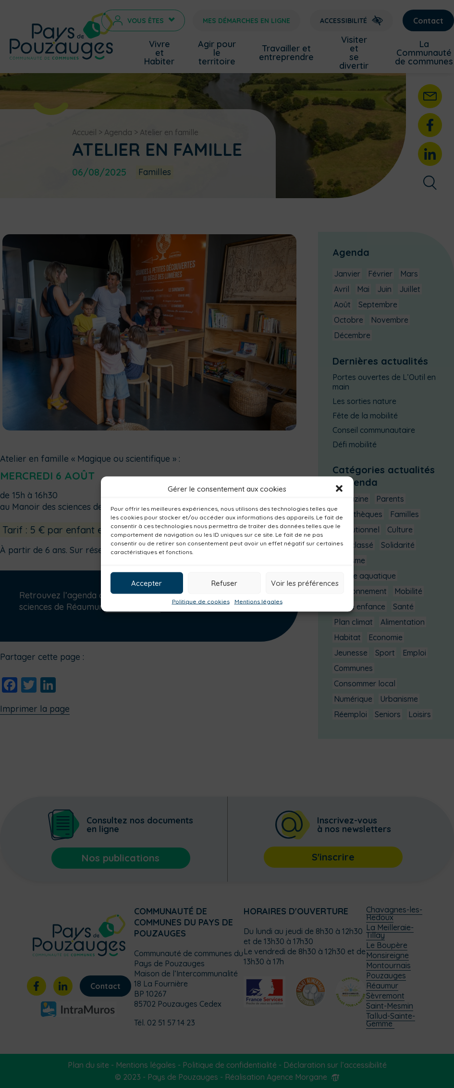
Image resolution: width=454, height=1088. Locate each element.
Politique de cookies (201, 602)
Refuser (224, 582)
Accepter (146, 582)
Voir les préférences (305, 582)
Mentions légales (258, 602)
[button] (339, 488)
